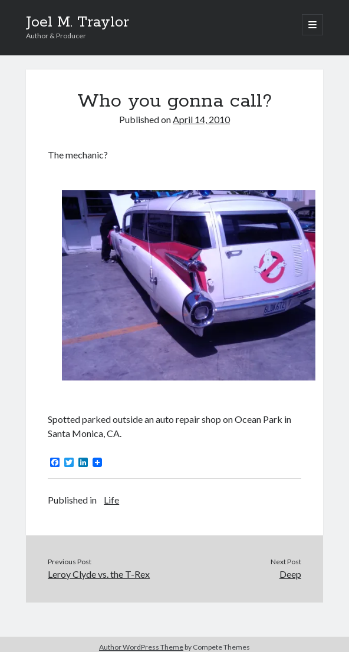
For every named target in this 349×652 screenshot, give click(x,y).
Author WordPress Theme (141, 647)
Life (111, 499)
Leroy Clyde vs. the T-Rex (99, 574)
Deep (290, 574)
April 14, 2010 (201, 119)
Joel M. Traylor (77, 22)
